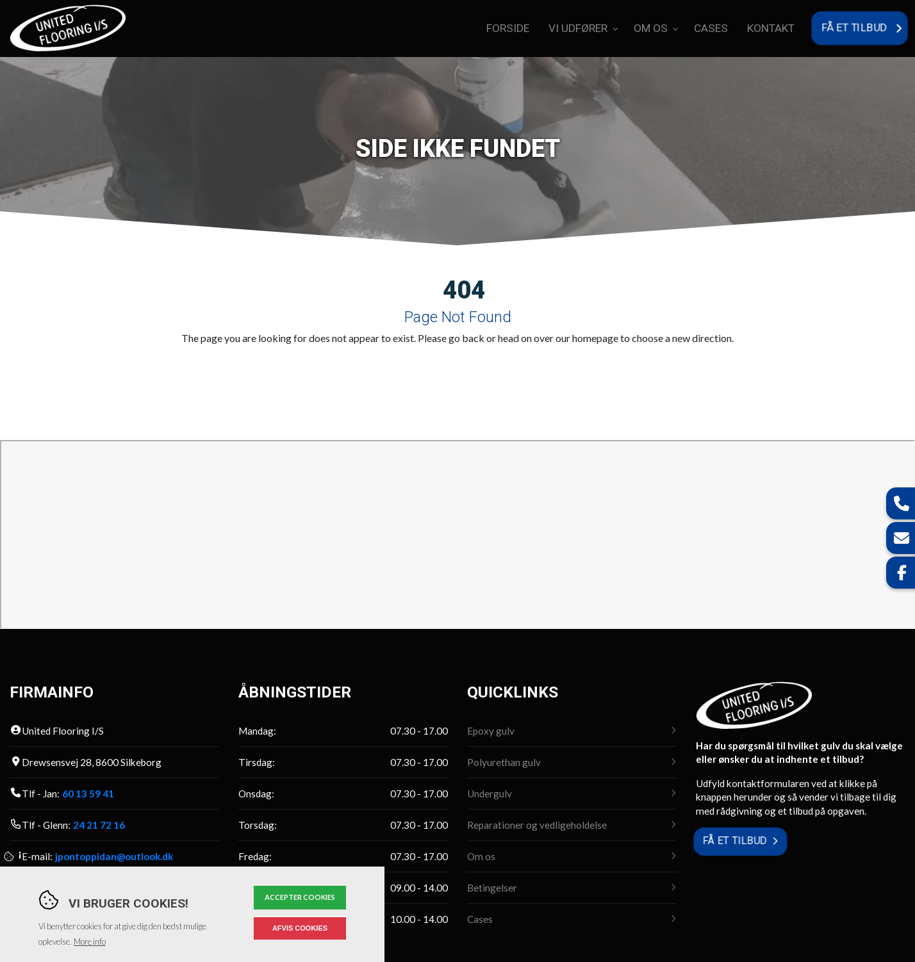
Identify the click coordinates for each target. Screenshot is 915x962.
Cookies (9, 856)
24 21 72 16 (99, 825)
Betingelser (492, 887)
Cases (480, 919)
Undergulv (489, 793)
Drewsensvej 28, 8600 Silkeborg (91, 762)
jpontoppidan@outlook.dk (114, 856)
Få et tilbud (734, 841)
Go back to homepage (518, 369)
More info (90, 941)
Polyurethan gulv (504, 762)
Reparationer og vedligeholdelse (537, 825)
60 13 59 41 (88, 793)
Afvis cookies (299, 928)
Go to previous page (382, 369)
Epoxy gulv (491, 731)
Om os (481, 856)
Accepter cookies (300, 897)
